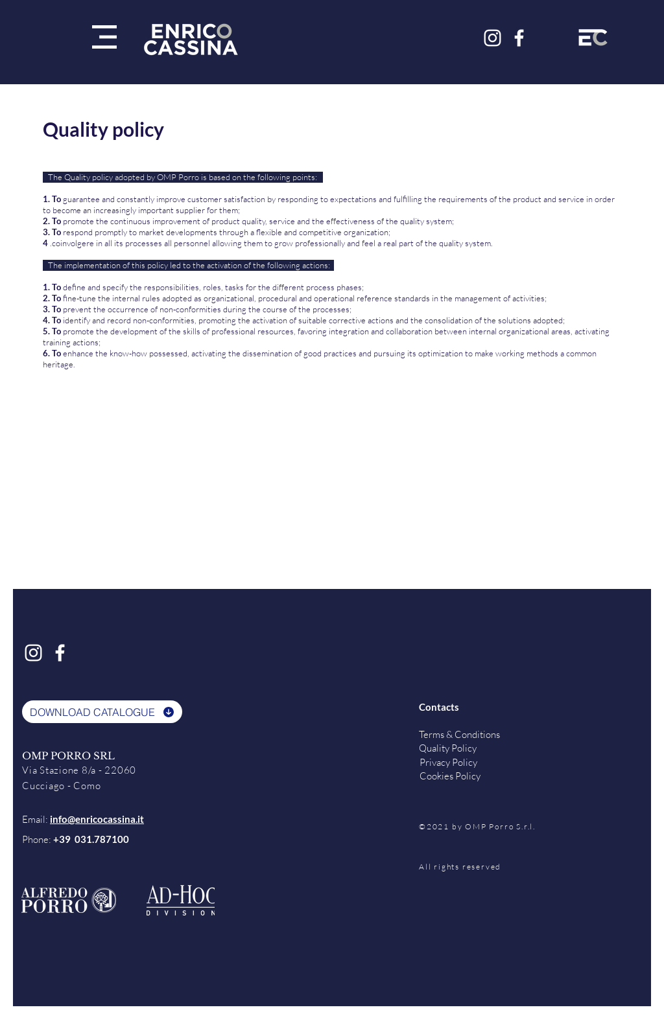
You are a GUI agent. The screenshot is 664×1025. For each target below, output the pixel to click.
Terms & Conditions (459, 734)
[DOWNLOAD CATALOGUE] (102, 711)
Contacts (439, 707)
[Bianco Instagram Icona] (492, 38)
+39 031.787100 (91, 839)
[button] (104, 37)
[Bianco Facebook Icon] (519, 38)
